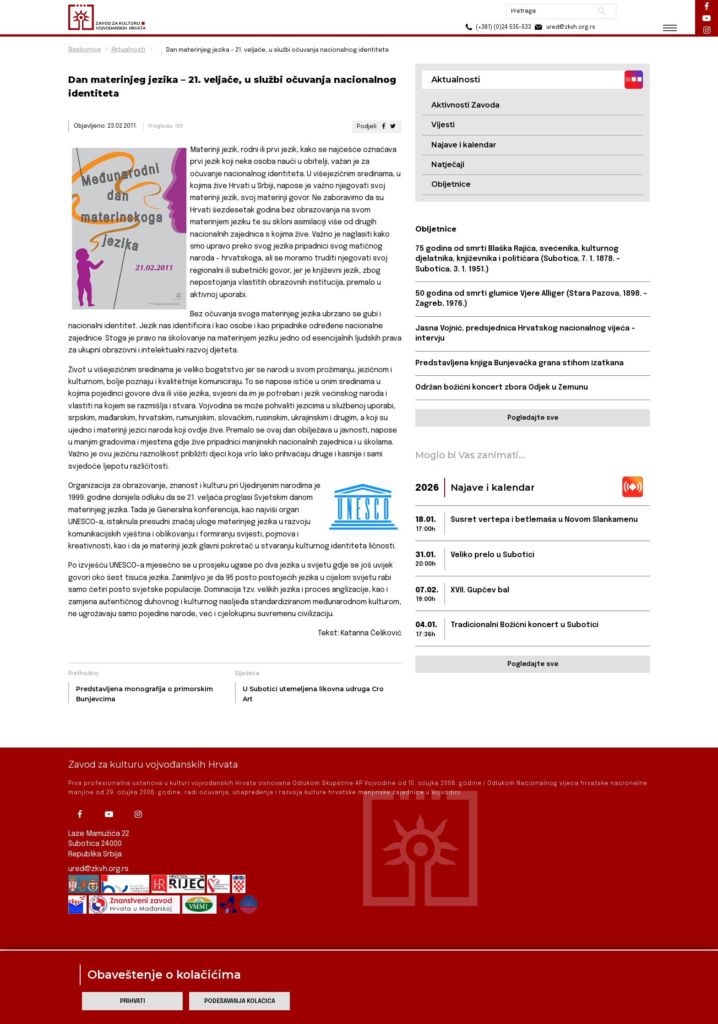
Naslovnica (84, 50)
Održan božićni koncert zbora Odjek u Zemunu (501, 387)
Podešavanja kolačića (239, 1001)
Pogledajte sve (532, 418)
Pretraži (602, 11)
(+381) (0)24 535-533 (496, 27)
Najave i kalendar (463, 145)
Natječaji (447, 164)
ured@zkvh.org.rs (98, 841)
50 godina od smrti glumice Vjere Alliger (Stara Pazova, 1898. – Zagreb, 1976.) (531, 299)
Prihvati (132, 1001)
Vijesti (443, 124)
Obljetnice (451, 184)
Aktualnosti (128, 50)
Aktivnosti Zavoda (465, 105)
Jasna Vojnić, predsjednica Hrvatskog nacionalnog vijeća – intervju (525, 333)
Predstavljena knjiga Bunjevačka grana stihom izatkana (519, 363)
